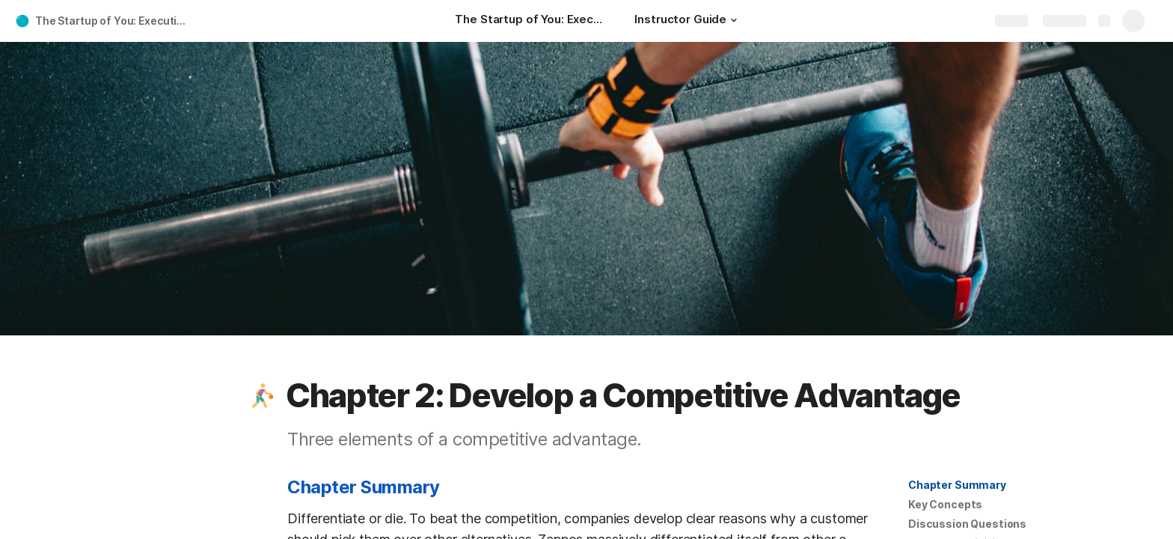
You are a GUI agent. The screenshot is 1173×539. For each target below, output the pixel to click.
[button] (733, 20)
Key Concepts (945, 504)
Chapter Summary (957, 484)
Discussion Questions (967, 523)
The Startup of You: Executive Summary (115, 20)
